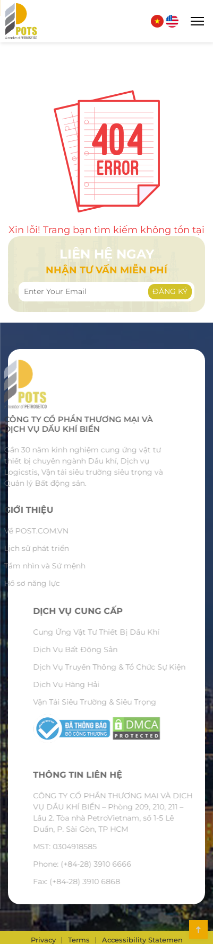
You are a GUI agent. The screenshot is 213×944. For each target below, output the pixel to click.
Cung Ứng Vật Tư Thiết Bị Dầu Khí (111, 632)
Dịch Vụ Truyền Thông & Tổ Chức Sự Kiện (124, 667)
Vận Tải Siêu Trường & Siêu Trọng (110, 702)
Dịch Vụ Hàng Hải (81, 684)
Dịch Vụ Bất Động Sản (90, 649)
